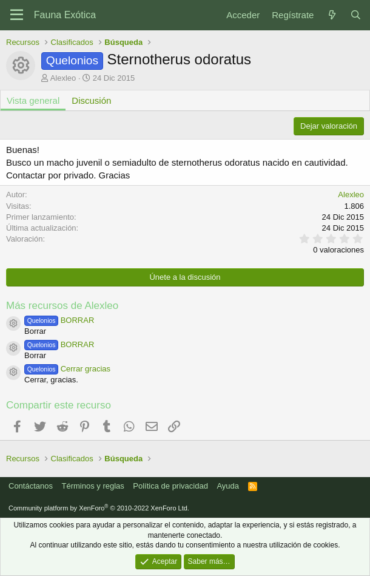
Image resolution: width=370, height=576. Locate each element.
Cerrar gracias (67, 368)
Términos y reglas (93, 485)
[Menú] (16, 15)
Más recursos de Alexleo (62, 305)
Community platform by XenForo (98, 508)
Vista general (33, 100)
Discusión (91, 100)
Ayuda (228, 485)
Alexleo (63, 78)
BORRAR (59, 320)
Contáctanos (30, 485)
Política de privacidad (170, 485)
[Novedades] (331, 15)
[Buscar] (356, 15)
